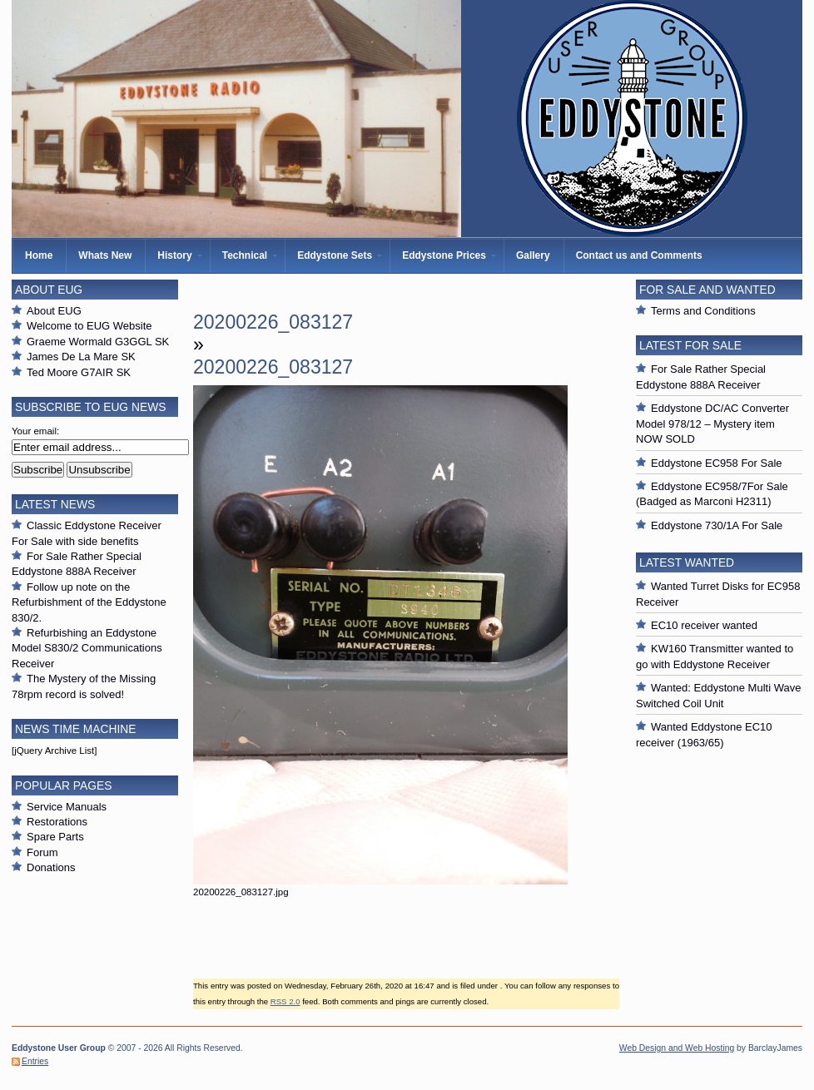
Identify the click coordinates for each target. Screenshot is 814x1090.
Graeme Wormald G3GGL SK (98, 341)
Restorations (57, 821)
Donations (51, 867)
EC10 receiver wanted (704, 625)
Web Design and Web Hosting (676, 1048)
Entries (35, 1061)
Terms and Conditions (703, 311)
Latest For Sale (690, 345)
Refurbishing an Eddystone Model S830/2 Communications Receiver (87, 648)
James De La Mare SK (81, 356)
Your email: (35, 431)
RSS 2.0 (285, 1001)
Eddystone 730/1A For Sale (716, 525)
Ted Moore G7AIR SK (79, 372)
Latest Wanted (686, 562)
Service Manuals (67, 806)
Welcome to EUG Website (89, 326)
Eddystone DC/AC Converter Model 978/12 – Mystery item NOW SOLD (712, 423)
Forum (42, 852)
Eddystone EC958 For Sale (716, 463)
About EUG (54, 311)
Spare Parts (55, 836)
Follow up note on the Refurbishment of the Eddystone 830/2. (89, 602)
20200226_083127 (273, 322)
